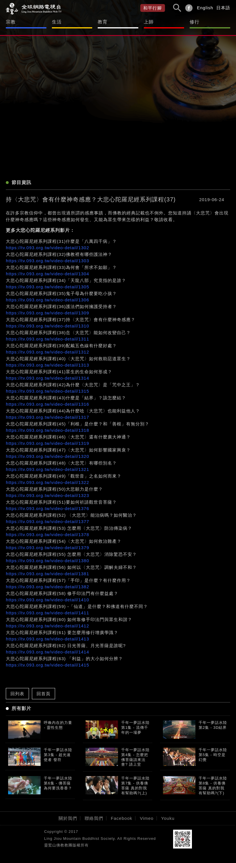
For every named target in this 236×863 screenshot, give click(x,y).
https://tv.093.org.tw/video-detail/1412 (47, 625)
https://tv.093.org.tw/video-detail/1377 (47, 521)
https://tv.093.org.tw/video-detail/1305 (47, 286)
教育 (103, 21)
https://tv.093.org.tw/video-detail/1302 (47, 247)
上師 (149, 21)
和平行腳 (152, 8)
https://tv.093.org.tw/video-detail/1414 (47, 651)
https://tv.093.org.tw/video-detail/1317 (47, 417)
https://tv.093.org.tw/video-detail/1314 (47, 378)
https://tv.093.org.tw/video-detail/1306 (47, 299)
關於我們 (68, 818)
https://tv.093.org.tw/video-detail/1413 (47, 638)
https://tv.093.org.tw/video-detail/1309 (47, 312)
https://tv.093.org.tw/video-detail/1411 (47, 612)
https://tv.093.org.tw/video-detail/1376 (47, 508)
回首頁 (43, 693)
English (205, 7)
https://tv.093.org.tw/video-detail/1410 (47, 599)
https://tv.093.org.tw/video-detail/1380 (47, 560)
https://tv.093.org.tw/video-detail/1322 (47, 482)
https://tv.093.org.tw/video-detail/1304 (47, 273)
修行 (194, 21)
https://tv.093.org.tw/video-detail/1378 (47, 534)
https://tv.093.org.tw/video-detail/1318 (47, 430)
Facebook (121, 818)
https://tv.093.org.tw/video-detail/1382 (47, 586)
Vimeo (146, 818)
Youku (168, 818)
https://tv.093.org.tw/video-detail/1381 (47, 573)
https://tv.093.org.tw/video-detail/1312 (47, 351)
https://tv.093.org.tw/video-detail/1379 (47, 547)
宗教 (11, 21)
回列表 (17, 693)
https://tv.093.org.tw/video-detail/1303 (47, 260)
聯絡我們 (94, 818)
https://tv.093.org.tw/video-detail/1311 (47, 338)
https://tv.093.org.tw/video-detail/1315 (47, 391)
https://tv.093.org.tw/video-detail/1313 (47, 365)
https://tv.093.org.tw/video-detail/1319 (47, 443)
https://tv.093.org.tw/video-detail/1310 (47, 325)
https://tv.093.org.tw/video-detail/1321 (47, 469)
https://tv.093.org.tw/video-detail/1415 (47, 664)
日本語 (223, 7)
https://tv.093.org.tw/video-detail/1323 (47, 495)
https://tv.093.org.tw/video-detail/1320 (47, 456)
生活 (57, 21)
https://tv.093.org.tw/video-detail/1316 (47, 404)
